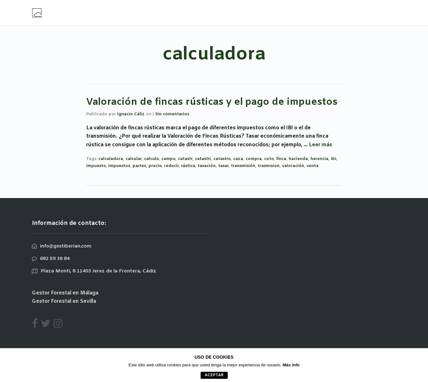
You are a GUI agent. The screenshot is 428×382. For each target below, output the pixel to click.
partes (139, 166)
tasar (223, 166)
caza (238, 159)
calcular (133, 159)
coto (269, 159)
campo (168, 159)
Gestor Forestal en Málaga (65, 293)
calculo (151, 159)
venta (312, 166)
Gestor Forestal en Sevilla (64, 301)
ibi (333, 159)
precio (155, 166)
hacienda (298, 159)
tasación (207, 166)
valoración (293, 166)
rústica (188, 166)
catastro (222, 159)
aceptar (214, 375)
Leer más (320, 144)
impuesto (96, 166)
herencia (319, 159)
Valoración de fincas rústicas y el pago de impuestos (212, 102)
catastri (203, 159)
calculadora (110, 159)
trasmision (268, 166)
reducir (171, 166)
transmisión (243, 166)
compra (254, 159)
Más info (291, 365)
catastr (185, 159)
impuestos (119, 166)
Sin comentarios (172, 114)
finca (281, 159)
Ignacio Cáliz (131, 114)
